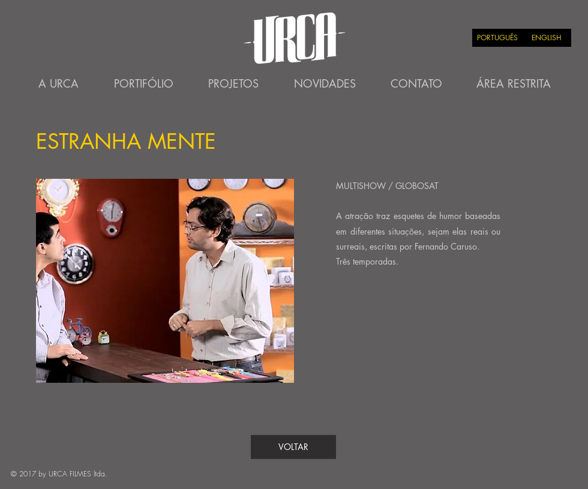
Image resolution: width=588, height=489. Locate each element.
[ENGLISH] (546, 38)
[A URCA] (58, 84)
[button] (165, 281)
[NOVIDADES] (324, 84)
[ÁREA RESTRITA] (513, 84)
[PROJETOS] (233, 84)
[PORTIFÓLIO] (143, 84)
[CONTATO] (416, 84)
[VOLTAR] (293, 447)
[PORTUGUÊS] (497, 38)
